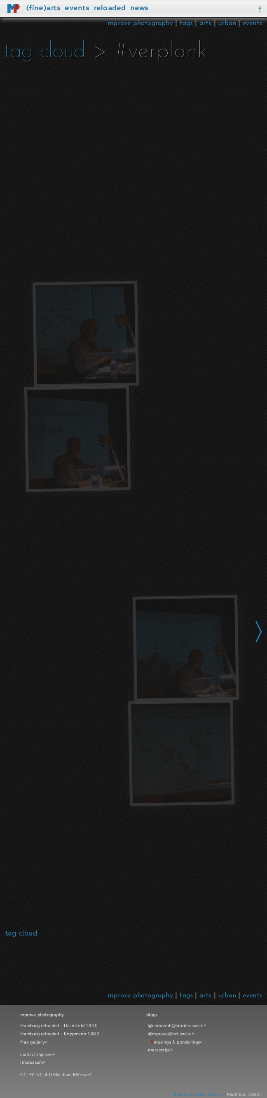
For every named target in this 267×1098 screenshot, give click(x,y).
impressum (31, 1062)
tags (186, 23)
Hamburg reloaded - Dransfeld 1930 (59, 1026)
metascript (159, 1050)
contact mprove (36, 1054)
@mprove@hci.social (170, 1034)
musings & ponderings (177, 1042)
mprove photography (141, 23)
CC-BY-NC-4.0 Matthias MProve (54, 1075)
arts (205, 23)
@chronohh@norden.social (176, 1026)
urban (227, 23)
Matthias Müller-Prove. (198, 1094)
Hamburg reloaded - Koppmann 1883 (59, 1034)
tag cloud (44, 51)
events (252, 23)
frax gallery (32, 1042)
